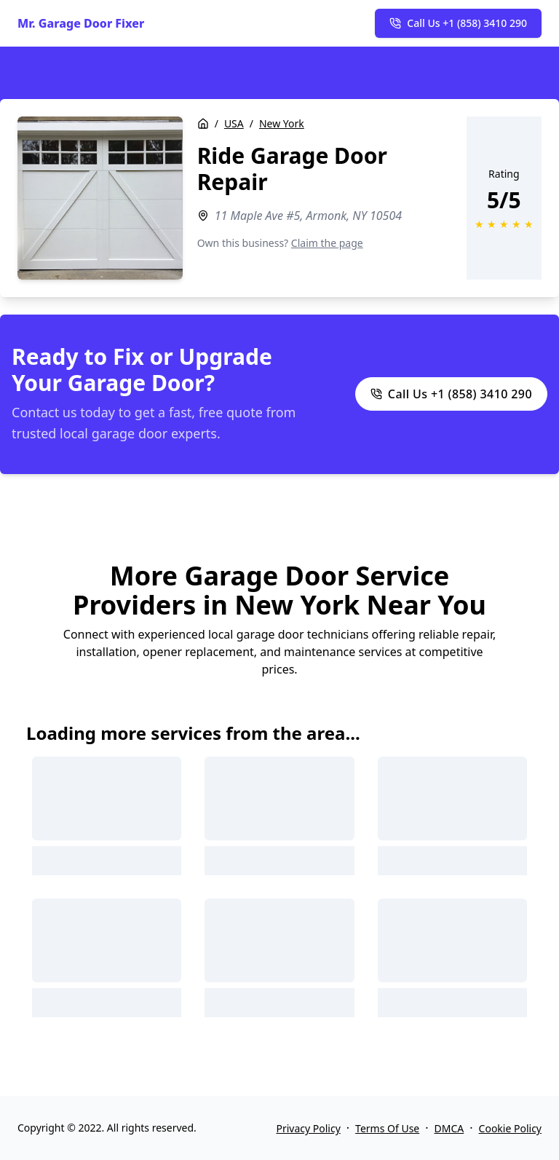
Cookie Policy (510, 1128)
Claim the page (327, 243)
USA (234, 123)
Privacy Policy (308, 1128)
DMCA (449, 1128)
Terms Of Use (387, 1128)
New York (281, 123)
